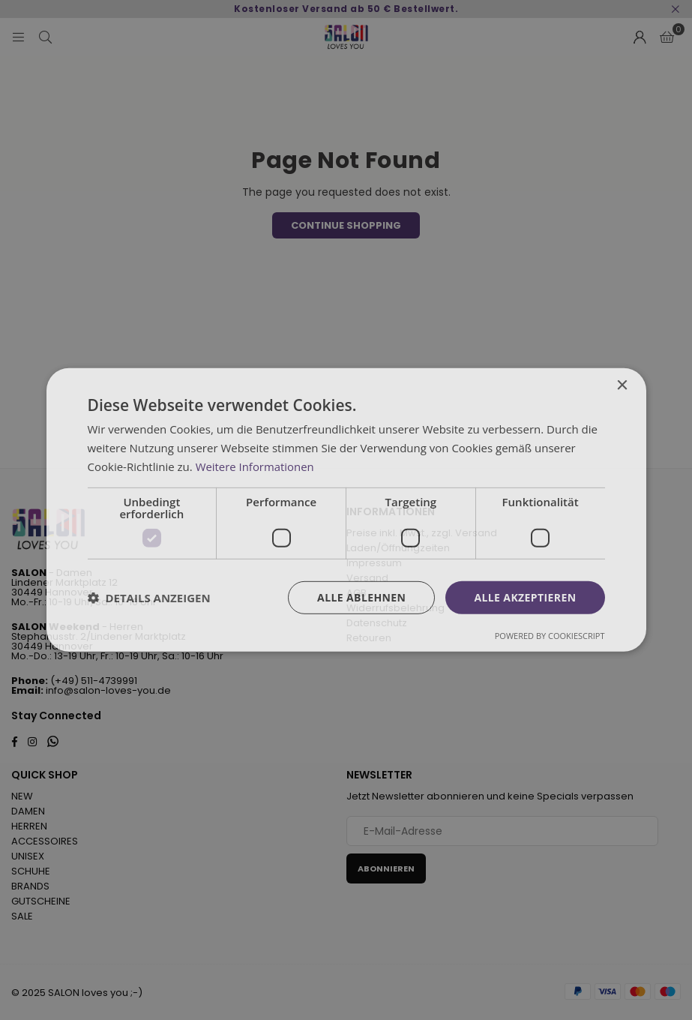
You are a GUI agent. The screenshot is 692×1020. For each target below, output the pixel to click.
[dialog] (346, 510)
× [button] (622, 386)
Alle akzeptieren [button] (525, 597)
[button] (149, 597)
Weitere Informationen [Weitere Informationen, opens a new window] (255, 466)
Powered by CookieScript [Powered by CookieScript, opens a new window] (550, 635)
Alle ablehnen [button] (361, 597)
